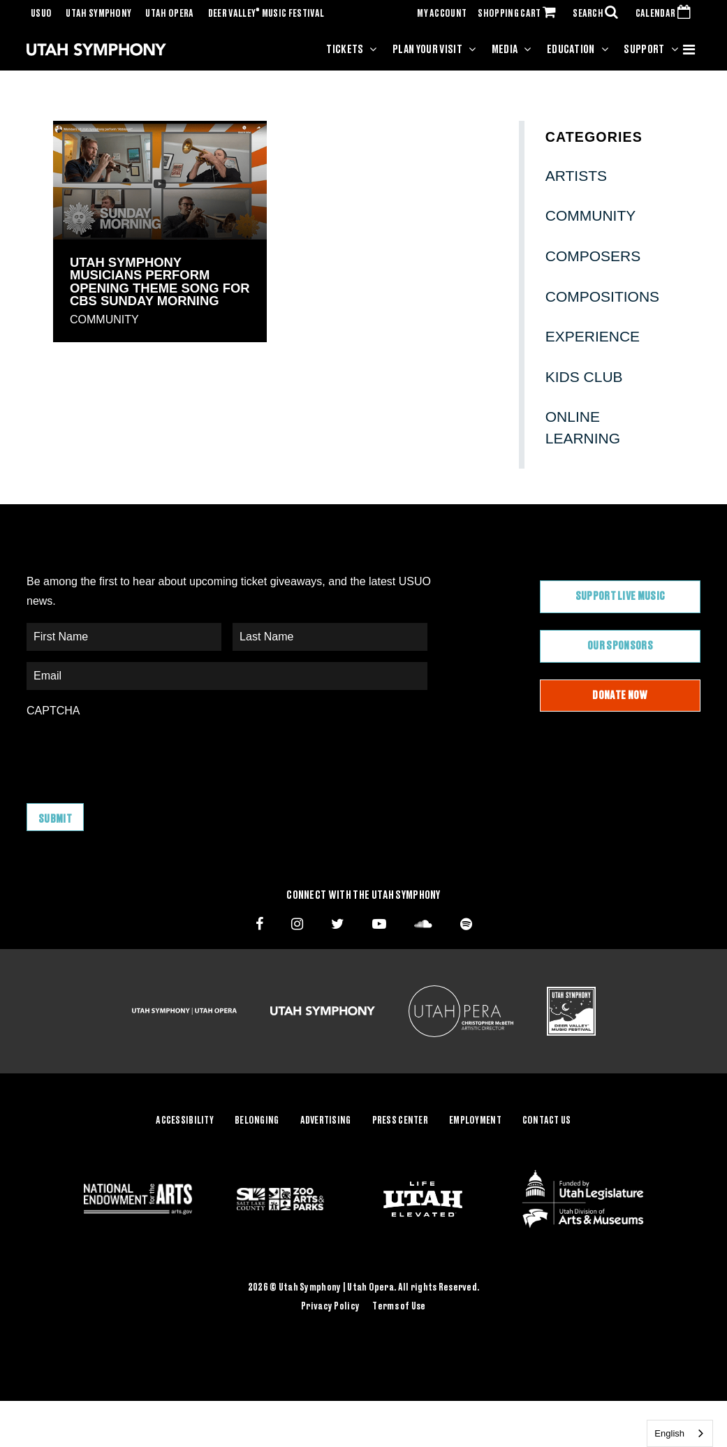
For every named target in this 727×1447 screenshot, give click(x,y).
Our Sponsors (620, 646)
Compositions (602, 296)
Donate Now (619, 695)
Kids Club (584, 377)
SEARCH (598, 14)
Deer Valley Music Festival (266, 14)
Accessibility (185, 1121)
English (669, 1433)
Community (104, 319)
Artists (576, 176)
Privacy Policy (330, 1307)
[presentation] (133, 753)
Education (571, 49)
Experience (592, 336)
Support (644, 49)
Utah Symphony (98, 14)
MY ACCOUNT (442, 14)
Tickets (344, 49)
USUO (41, 14)
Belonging (257, 1121)
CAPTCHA (53, 711)
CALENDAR (666, 14)
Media (505, 49)
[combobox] (680, 1433)
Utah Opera (169, 14)
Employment (475, 1121)
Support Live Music (620, 596)
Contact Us (546, 1121)
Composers (593, 256)
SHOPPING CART (519, 14)
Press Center (400, 1121)
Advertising (325, 1121)
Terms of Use (398, 1307)
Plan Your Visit (427, 49)
